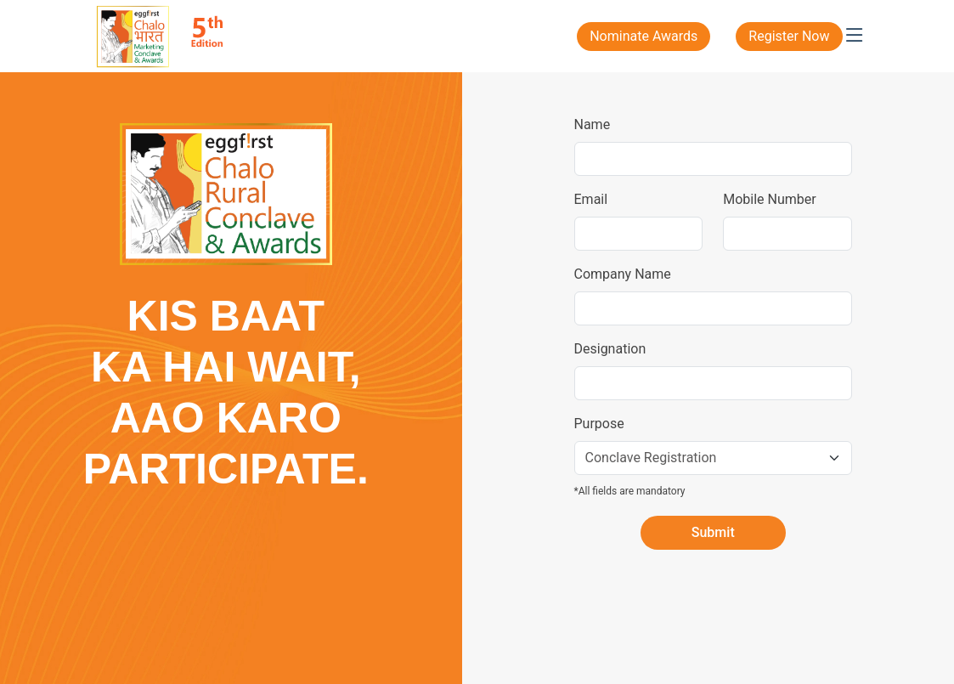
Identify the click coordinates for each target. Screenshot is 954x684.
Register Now (788, 36)
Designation (610, 349)
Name (592, 124)
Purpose (599, 423)
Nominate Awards (643, 36)
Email (591, 199)
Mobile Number (769, 199)
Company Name (622, 274)
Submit (713, 532)
